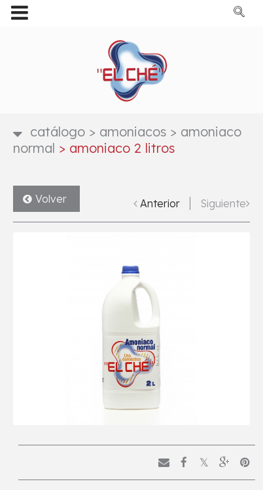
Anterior (160, 203)
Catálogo (57, 131)
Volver (51, 198)
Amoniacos (127, 131)
